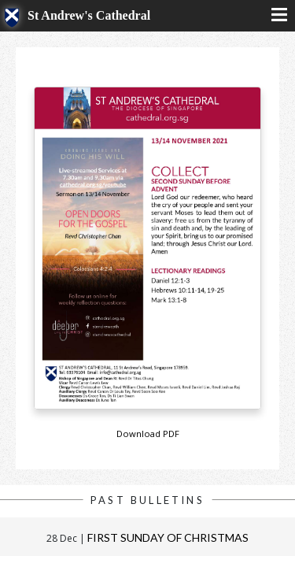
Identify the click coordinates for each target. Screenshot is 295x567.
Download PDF (147, 433)
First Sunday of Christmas (168, 537)
